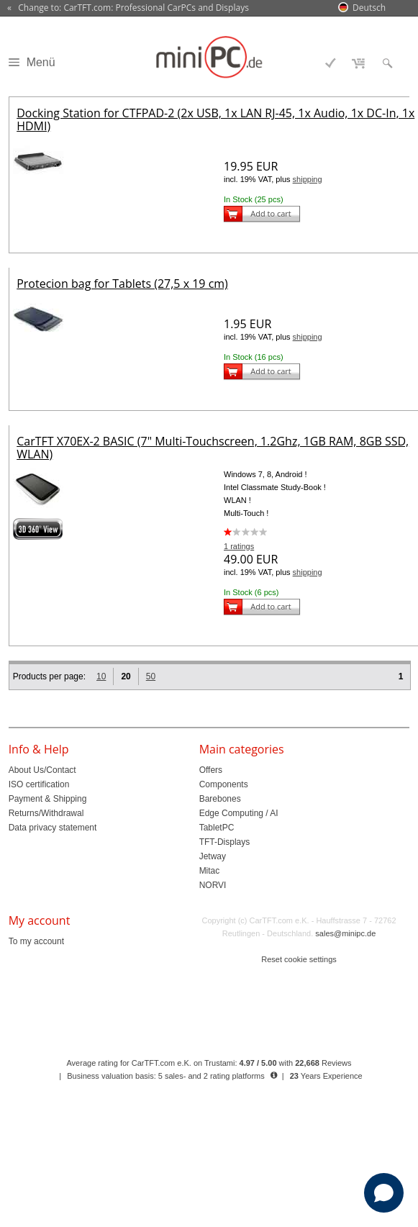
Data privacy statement (53, 828)
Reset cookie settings (299, 959)
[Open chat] (384, 1193)
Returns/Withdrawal (46, 813)
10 (101, 676)
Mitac (209, 871)
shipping (307, 179)
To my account (36, 941)
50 (150, 676)
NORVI (213, 885)
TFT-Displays (224, 842)
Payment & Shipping (48, 799)
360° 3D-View (38, 529)
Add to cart (270, 213)
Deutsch (369, 7)
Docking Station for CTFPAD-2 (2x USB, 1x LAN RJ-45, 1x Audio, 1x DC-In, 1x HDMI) (215, 119)
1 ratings (239, 546)
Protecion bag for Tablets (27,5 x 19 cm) (122, 283)
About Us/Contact (42, 770)
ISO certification (39, 784)
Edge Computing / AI (238, 813)
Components (223, 784)
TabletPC (217, 828)
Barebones (220, 799)
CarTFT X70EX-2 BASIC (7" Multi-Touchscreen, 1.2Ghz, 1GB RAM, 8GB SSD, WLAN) (213, 447)
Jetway (212, 856)
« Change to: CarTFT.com (128, 8)
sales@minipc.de (345, 933)
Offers (210, 770)
